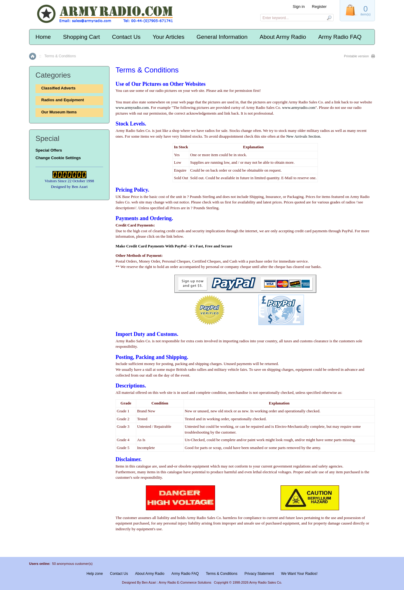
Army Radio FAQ (340, 37)
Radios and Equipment (62, 100)
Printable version (356, 56)
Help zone (94, 574)
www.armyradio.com (132, 107)
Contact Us (126, 37)
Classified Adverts (58, 88)
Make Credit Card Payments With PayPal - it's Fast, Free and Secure (174, 246)
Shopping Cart (81, 37)
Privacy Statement (259, 574)
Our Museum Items (59, 112)
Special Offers (48, 150)
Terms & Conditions (221, 574)
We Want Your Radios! (299, 574)
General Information (222, 37)
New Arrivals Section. (303, 136)
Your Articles (168, 37)
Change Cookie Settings (58, 158)
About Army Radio (283, 37)
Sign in (299, 6)
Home (43, 37)
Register (319, 6)
